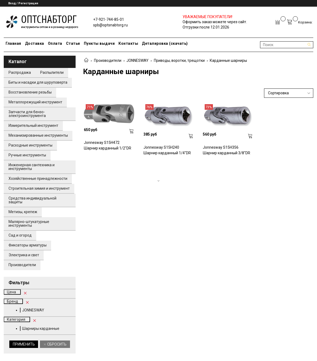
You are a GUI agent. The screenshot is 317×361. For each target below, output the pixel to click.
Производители (107, 60)
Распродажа (20, 72)
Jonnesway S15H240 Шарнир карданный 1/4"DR (167, 150)
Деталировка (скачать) (165, 43)
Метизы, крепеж (23, 212)
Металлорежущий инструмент (35, 102)
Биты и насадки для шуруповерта (38, 82)
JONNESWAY (137, 60)
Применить (24, 344)
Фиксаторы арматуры (28, 245)
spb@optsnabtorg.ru (110, 25)
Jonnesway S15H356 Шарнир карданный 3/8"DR (226, 150)
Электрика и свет (24, 255)
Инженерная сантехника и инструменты (32, 167)
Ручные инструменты (27, 155)
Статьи (73, 43)
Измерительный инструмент (33, 125)
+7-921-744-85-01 (108, 19)
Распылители (52, 72)
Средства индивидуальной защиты (32, 200)
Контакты (128, 43)
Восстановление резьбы (30, 92)
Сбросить (56, 344)
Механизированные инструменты (38, 135)
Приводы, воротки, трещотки (179, 60)
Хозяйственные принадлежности (38, 178)
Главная (13, 43)
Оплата (55, 43)
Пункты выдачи (99, 43)
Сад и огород (20, 235)
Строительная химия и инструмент (39, 188)
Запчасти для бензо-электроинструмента (27, 114)
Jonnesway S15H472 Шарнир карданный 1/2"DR (107, 145)
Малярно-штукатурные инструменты (29, 224)
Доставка (34, 43)
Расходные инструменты (30, 145)
